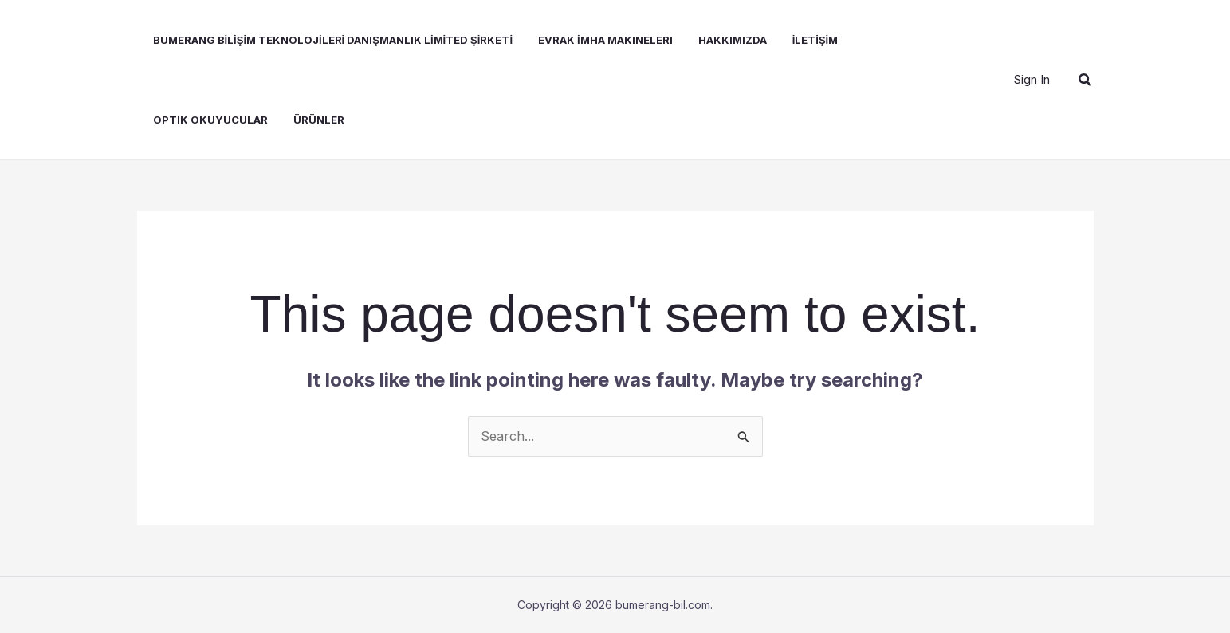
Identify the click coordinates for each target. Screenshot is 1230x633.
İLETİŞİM (815, 39)
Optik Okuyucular (210, 119)
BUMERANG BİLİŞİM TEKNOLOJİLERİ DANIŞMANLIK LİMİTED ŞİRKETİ (333, 39)
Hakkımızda (732, 39)
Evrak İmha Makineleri (605, 39)
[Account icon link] (1032, 79)
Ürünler (318, 119)
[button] (1086, 80)
